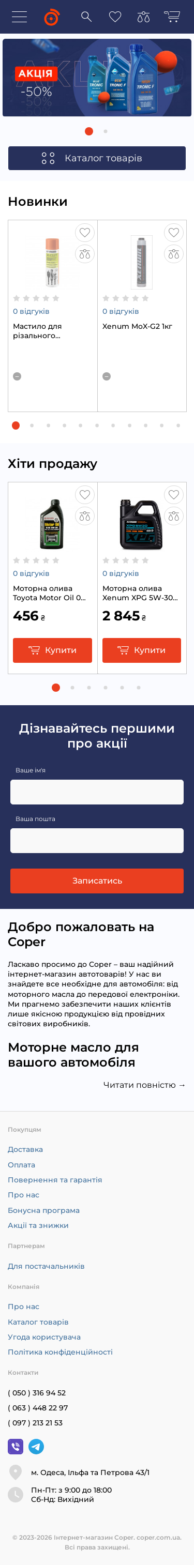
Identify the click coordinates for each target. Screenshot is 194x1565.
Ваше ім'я (31, 770)
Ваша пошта (35, 819)
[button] (89, 131)
